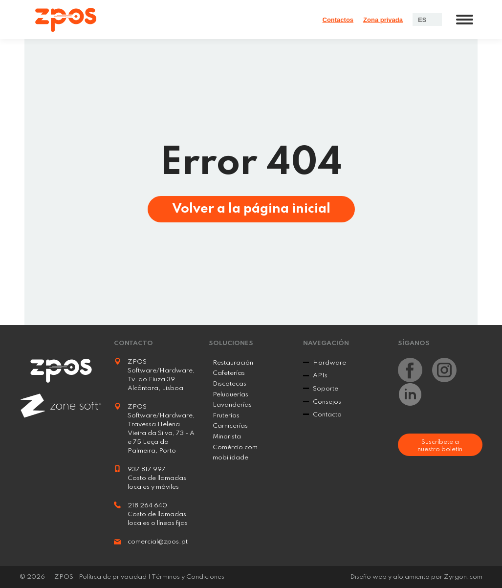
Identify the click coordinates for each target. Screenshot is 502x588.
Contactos (338, 19)
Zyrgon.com (463, 577)
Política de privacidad (113, 577)
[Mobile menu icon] (465, 19)
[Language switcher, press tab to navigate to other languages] (427, 19)
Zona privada (383, 19)
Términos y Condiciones (188, 577)
